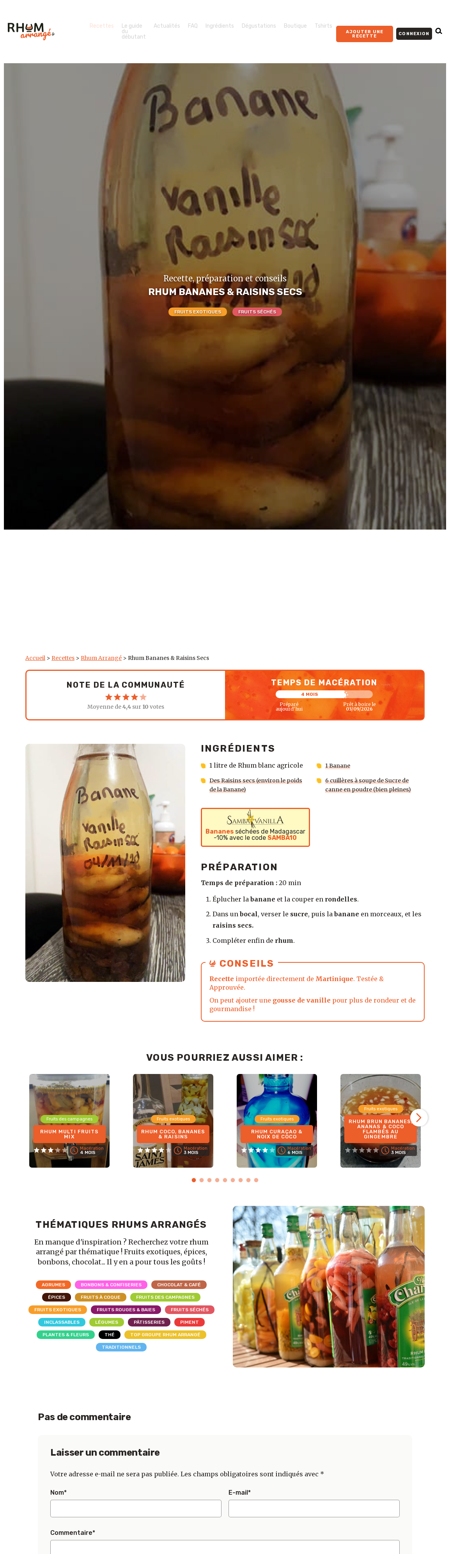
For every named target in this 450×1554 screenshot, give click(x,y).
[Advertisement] (225, 596)
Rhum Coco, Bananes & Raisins (173, 1132)
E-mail (240, 1492)
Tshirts (323, 26)
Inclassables (62, 1321)
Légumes (106, 1321)
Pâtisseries (149, 1321)
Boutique (295, 26)
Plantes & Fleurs (66, 1334)
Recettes (102, 26)
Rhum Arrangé (101, 657)
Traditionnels (121, 1346)
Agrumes (53, 1284)
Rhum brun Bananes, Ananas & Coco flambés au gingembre (380, 1126)
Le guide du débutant (134, 31)
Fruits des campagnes (165, 1296)
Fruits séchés (257, 312)
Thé (110, 1334)
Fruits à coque (100, 1296)
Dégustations (259, 26)
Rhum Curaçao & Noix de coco (277, 1132)
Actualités (167, 26)
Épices (56, 1296)
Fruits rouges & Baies (126, 1309)
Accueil (35, 657)
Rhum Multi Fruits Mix (69, 1132)
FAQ (193, 26)
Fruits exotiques (197, 312)
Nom (58, 1492)
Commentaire (72, 1532)
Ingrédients (220, 26)
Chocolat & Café (179, 1284)
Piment (189, 1321)
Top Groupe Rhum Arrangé (165, 1334)
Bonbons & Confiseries (111, 1284)
